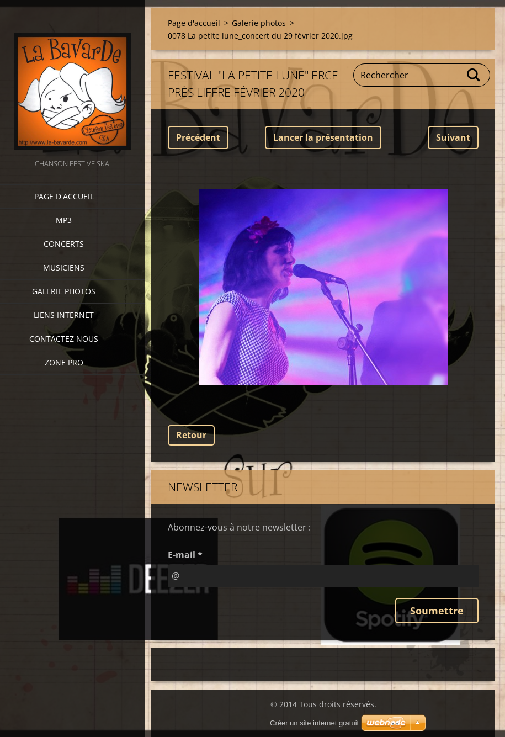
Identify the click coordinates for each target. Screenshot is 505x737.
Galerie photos (63, 291)
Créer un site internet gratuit (314, 723)
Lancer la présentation (323, 137)
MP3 (64, 220)
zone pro (64, 362)
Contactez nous (63, 338)
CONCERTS (64, 243)
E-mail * (185, 555)
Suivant (453, 137)
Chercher (474, 75)
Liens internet (64, 315)
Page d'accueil (64, 196)
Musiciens (63, 267)
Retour (191, 435)
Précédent (198, 137)
